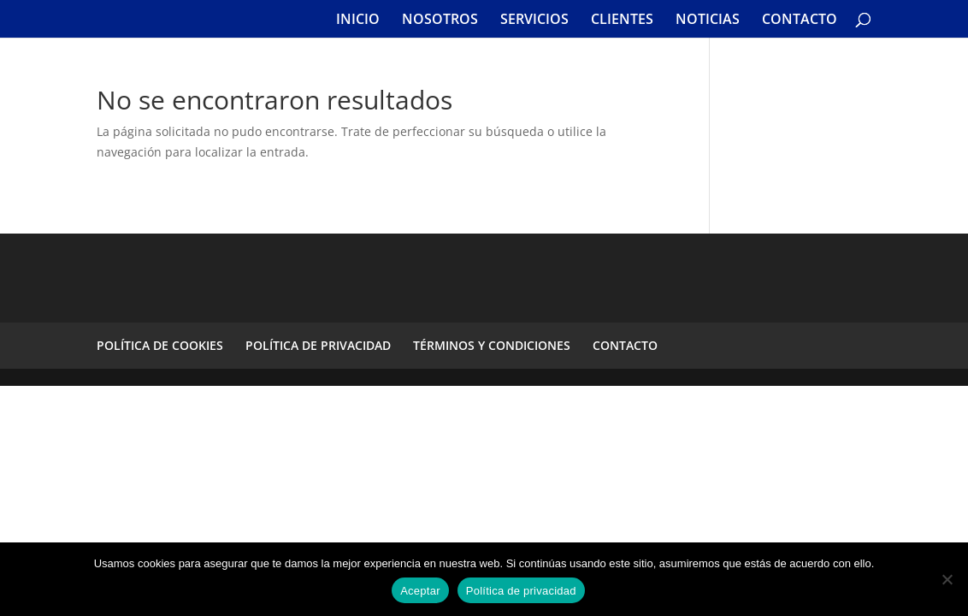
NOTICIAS (708, 20)
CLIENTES (622, 20)
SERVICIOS (534, 20)
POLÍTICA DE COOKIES (160, 345)
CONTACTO (799, 20)
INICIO (358, 20)
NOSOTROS (440, 20)
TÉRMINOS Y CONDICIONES (491, 345)
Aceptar (420, 590)
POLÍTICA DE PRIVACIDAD (318, 345)
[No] (946, 579)
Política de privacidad (521, 590)
